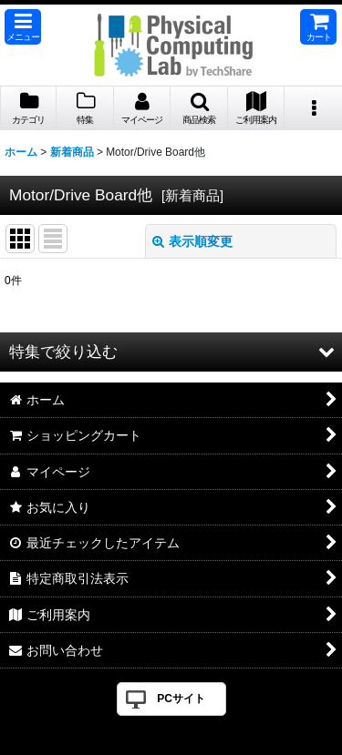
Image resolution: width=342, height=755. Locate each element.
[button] (23, 27)
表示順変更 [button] (192, 241)
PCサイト (181, 698)
